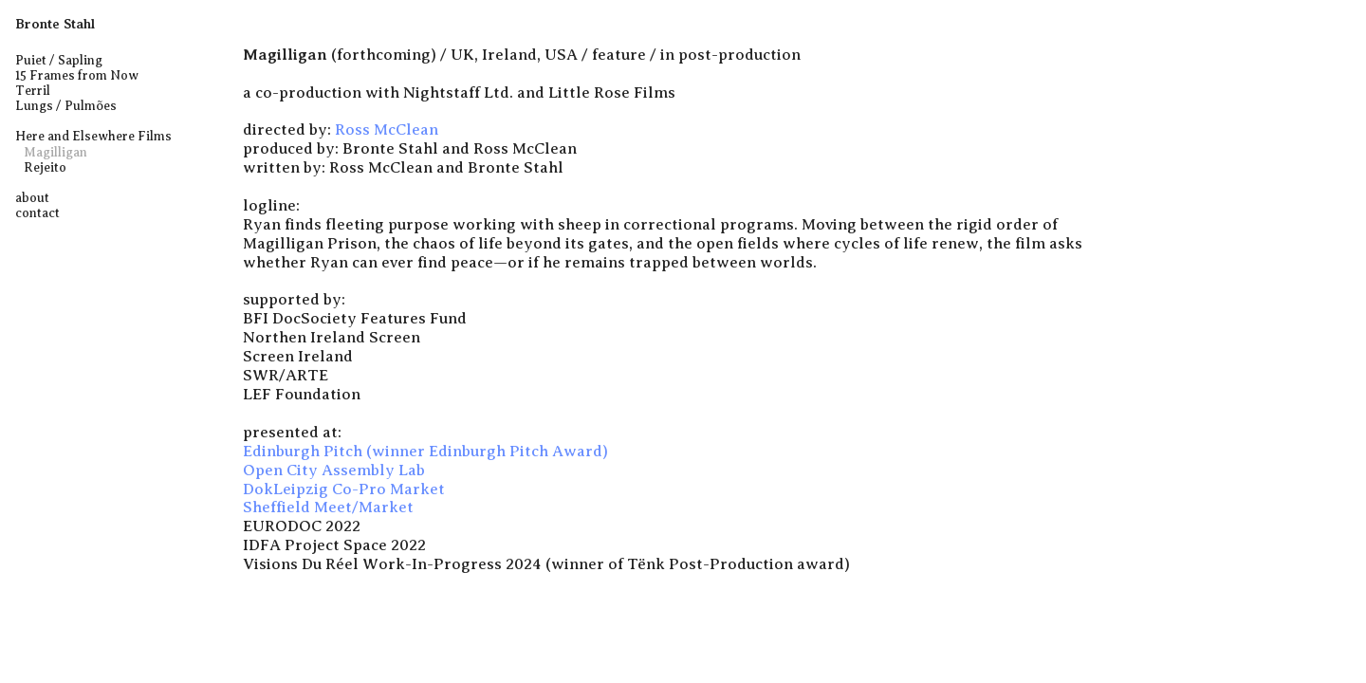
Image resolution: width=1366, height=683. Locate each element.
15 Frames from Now (76, 75)
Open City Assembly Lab (334, 470)
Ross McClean (386, 129)
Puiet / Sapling (58, 60)
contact (37, 213)
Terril (32, 90)
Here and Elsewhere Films (93, 136)
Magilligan (55, 152)
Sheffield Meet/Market (328, 507)
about (32, 198)
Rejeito (43, 167)
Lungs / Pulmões (66, 106)
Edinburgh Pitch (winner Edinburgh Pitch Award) (425, 451)
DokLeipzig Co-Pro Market (344, 489)
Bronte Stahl (55, 23)
